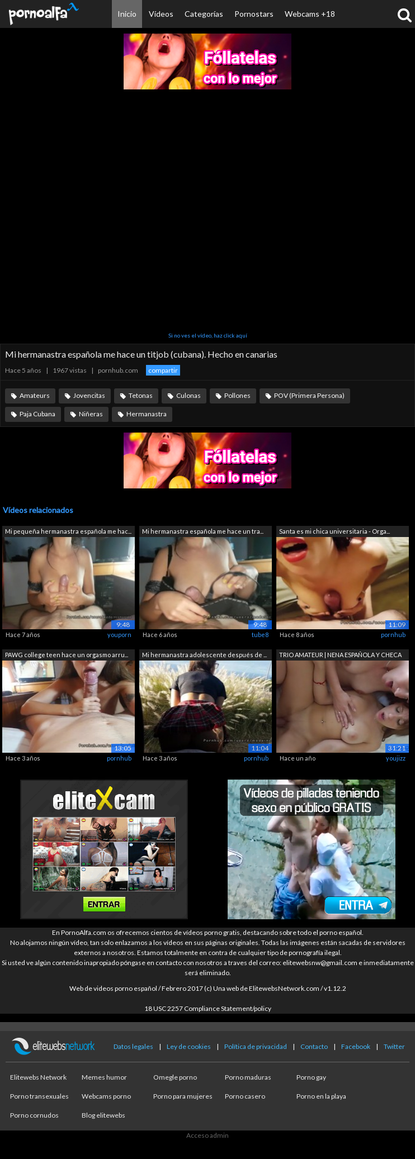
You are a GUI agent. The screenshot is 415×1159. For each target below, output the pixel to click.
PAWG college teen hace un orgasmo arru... (66, 654)
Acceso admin (207, 1135)
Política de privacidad (255, 1046)
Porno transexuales (39, 1096)
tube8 (260, 634)
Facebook (355, 1046)
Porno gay (311, 1077)
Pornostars (253, 13)
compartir (163, 370)
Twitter (394, 1046)
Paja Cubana (37, 414)
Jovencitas (89, 395)
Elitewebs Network (38, 1077)
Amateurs (35, 395)
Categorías (204, 13)
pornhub (393, 634)
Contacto (314, 1046)
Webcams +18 (310, 13)
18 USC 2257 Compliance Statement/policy (207, 1008)
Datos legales (133, 1046)
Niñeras (91, 414)
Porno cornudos (34, 1115)
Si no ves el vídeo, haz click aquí (207, 335)
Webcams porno (106, 1096)
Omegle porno (175, 1077)
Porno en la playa (321, 1096)
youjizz (395, 758)
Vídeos (161, 13)
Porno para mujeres (183, 1096)
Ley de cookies (189, 1046)
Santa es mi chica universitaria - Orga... (334, 531)
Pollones (237, 395)
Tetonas (141, 395)
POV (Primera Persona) (309, 395)
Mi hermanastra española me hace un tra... (202, 531)
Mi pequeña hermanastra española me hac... (68, 531)
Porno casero (245, 1096)
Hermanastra (146, 414)
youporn (119, 634)
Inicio (126, 13)
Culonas (188, 395)
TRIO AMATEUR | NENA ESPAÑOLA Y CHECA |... (340, 656)
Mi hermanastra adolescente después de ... (204, 654)
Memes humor (104, 1077)
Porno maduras (248, 1077)
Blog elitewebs (103, 1115)
